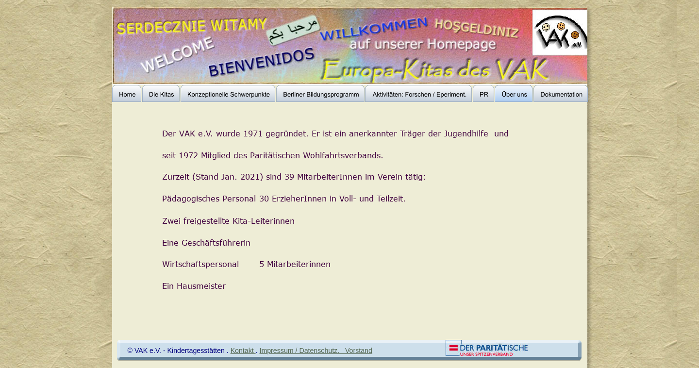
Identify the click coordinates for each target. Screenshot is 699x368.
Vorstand (358, 350)
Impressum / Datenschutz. (302, 350)
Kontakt (243, 350)
